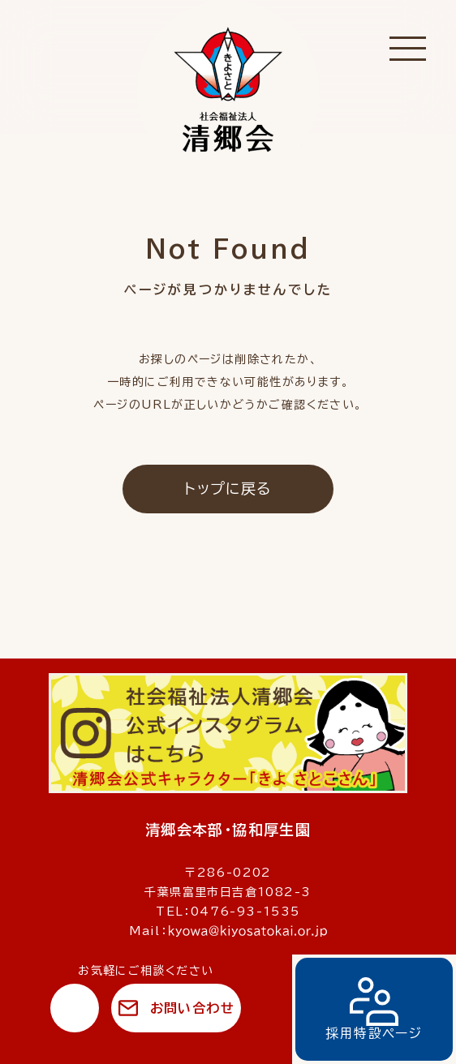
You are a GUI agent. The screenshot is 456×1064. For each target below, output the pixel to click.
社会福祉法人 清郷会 (228, 91)
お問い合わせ (192, 1008)
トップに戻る (227, 488)
